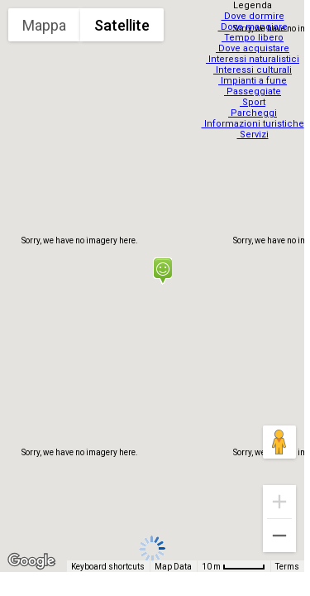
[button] (162, 271)
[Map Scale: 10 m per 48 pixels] (233, 566)
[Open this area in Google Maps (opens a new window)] (31, 561)
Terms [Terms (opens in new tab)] (287, 566)
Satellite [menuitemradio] (122, 25)
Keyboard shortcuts (108, 566)
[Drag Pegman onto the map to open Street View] (279, 442)
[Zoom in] (279, 501)
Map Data (173, 566)
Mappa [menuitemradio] (44, 25)
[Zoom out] (279, 535)
